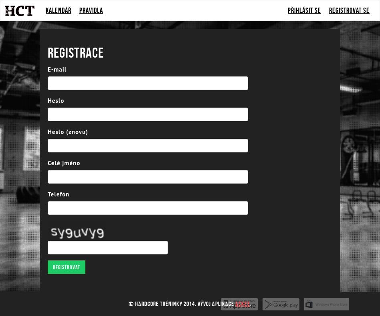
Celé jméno (64, 163)
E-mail (57, 69)
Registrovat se (349, 10)
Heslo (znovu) (68, 132)
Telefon (58, 194)
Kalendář (58, 10)
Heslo (56, 100)
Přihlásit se (304, 10)
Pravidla (91, 10)
